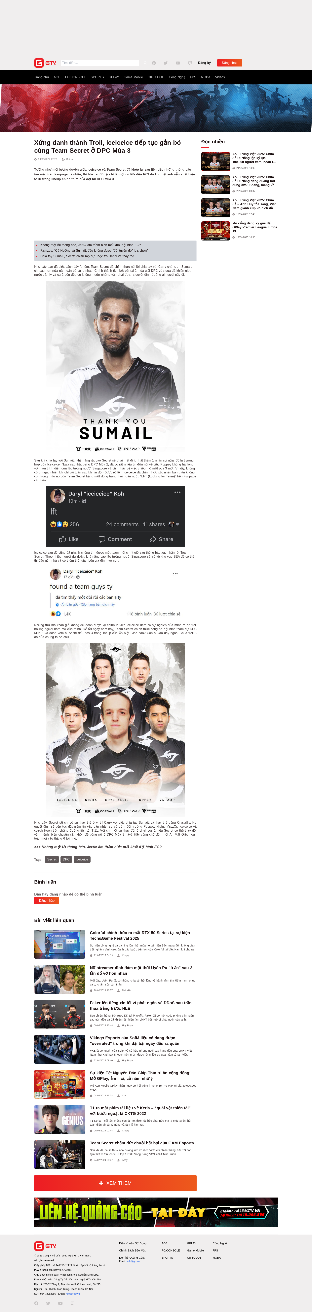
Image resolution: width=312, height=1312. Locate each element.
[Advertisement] (156, 28)
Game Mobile (133, 77)
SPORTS (97, 77)
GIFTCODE (156, 77)
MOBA (205, 77)
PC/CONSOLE (75, 77)
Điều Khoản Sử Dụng (132, 1243)
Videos (220, 77)
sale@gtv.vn (133, 1261)
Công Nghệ (177, 77)
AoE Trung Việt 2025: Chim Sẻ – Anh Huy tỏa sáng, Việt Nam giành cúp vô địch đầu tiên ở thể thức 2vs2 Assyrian (255, 204)
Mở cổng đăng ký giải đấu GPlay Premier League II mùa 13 (254, 227)
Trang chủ (41, 77)
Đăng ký (204, 63)
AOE (57, 77)
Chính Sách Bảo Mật (132, 1250)
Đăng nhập (229, 63)
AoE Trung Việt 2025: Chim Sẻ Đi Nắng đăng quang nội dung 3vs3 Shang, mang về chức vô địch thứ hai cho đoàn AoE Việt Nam (253, 181)
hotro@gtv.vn (73, 1293)
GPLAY (114, 77)
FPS (193, 77)
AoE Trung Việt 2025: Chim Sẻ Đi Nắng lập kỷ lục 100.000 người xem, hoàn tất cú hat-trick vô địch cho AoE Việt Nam (254, 158)
